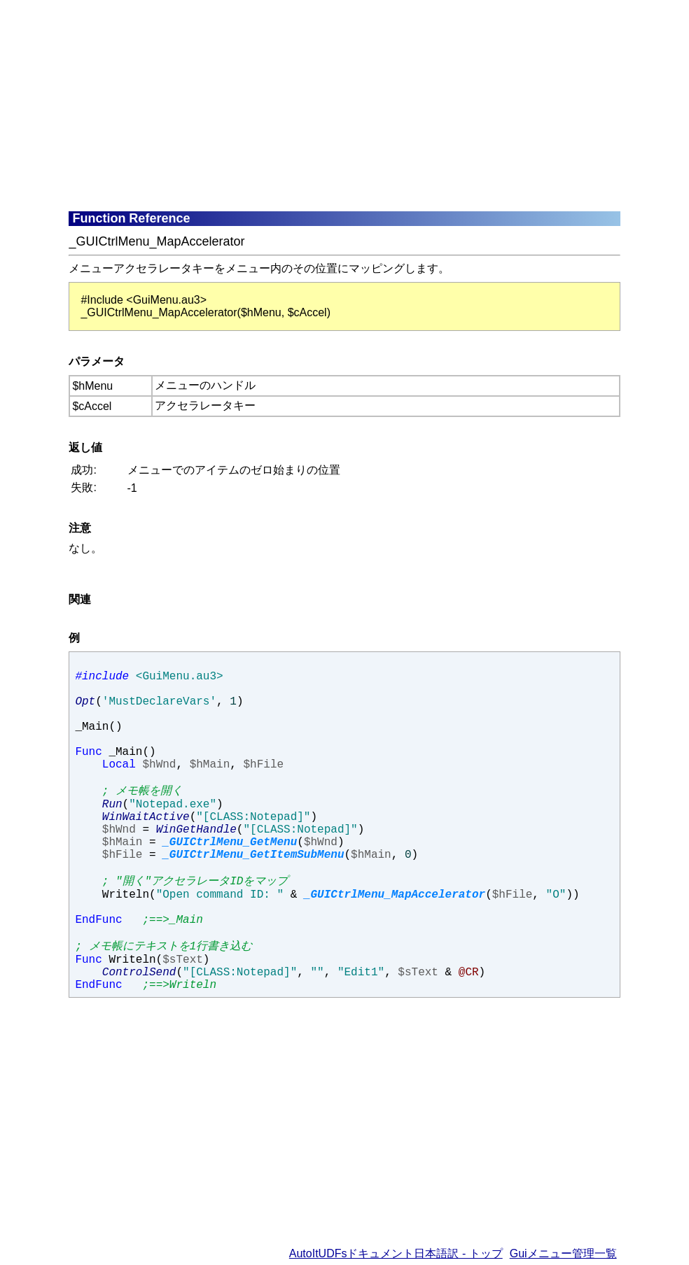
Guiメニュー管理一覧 (563, 1253)
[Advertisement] (378, 105)
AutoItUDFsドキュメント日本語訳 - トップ (396, 1253)
